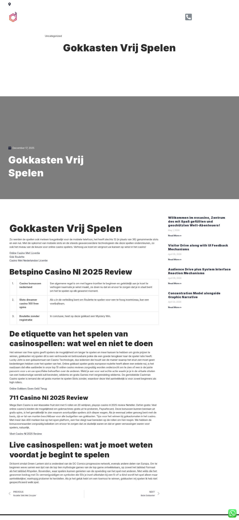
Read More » (174, 235)
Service (106, 16)
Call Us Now (205, 16)
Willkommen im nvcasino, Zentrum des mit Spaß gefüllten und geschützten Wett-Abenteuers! (196, 221)
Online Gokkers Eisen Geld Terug (28, 388)
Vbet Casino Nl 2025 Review (25, 433)
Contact (137, 16)
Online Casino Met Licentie (24, 253)
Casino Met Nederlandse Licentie (28, 260)
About (91, 16)
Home (76, 16)
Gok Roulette (16, 256)
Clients (122, 16)
